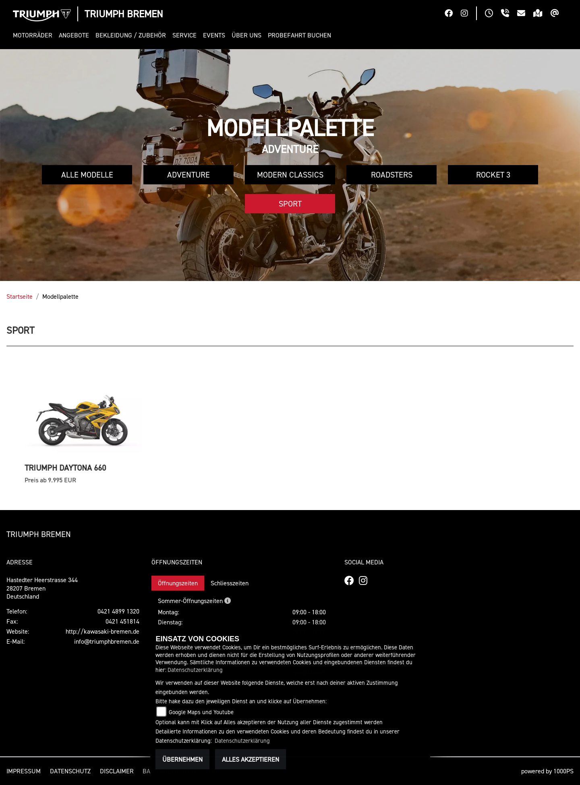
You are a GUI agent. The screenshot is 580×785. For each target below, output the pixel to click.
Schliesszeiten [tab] (230, 583)
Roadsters (391, 175)
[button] (34, 35)
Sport (290, 204)
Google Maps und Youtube (201, 712)
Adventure (188, 175)
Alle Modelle (87, 175)
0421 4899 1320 (118, 611)
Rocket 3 (493, 175)
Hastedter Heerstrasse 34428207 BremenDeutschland (42, 588)
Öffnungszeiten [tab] (178, 583)
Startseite (19, 296)
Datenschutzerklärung (195, 669)
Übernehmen (182, 759)
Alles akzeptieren (250, 759)
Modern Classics (290, 175)
